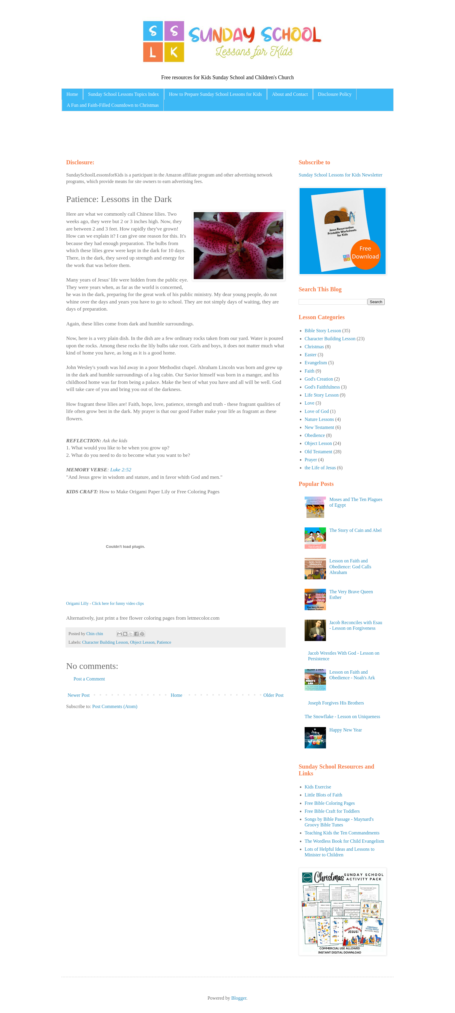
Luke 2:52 (120, 470)
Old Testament (318, 451)
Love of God (317, 411)
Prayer (311, 459)
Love (309, 402)
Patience (164, 642)
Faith (309, 370)
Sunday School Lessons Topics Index (123, 94)
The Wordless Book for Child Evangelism (344, 841)
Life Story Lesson (322, 394)
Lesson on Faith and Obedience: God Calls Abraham (350, 566)
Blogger (238, 998)
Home (72, 94)
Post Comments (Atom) (114, 706)
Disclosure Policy (334, 94)
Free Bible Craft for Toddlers (332, 811)
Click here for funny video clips (118, 603)
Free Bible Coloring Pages (330, 803)
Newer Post (79, 695)
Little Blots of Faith (323, 794)
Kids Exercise (318, 786)
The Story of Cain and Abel (355, 530)
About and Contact (290, 94)
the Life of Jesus (320, 467)
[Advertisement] (178, 133)
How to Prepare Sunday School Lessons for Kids (215, 94)
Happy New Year (345, 729)
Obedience (315, 435)
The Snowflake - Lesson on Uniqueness (342, 716)
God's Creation (319, 378)
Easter (310, 354)
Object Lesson (142, 642)
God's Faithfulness (322, 386)
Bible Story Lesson (323, 330)
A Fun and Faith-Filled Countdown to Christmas (113, 105)
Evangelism (316, 362)
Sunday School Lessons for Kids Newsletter (340, 174)
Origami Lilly (77, 603)
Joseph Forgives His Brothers (336, 702)
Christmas (314, 346)
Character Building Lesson (105, 642)
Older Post (273, 695)
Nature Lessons (319, 419)
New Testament (319, 427)
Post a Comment (89, 678)
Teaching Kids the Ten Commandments (342, 832)
